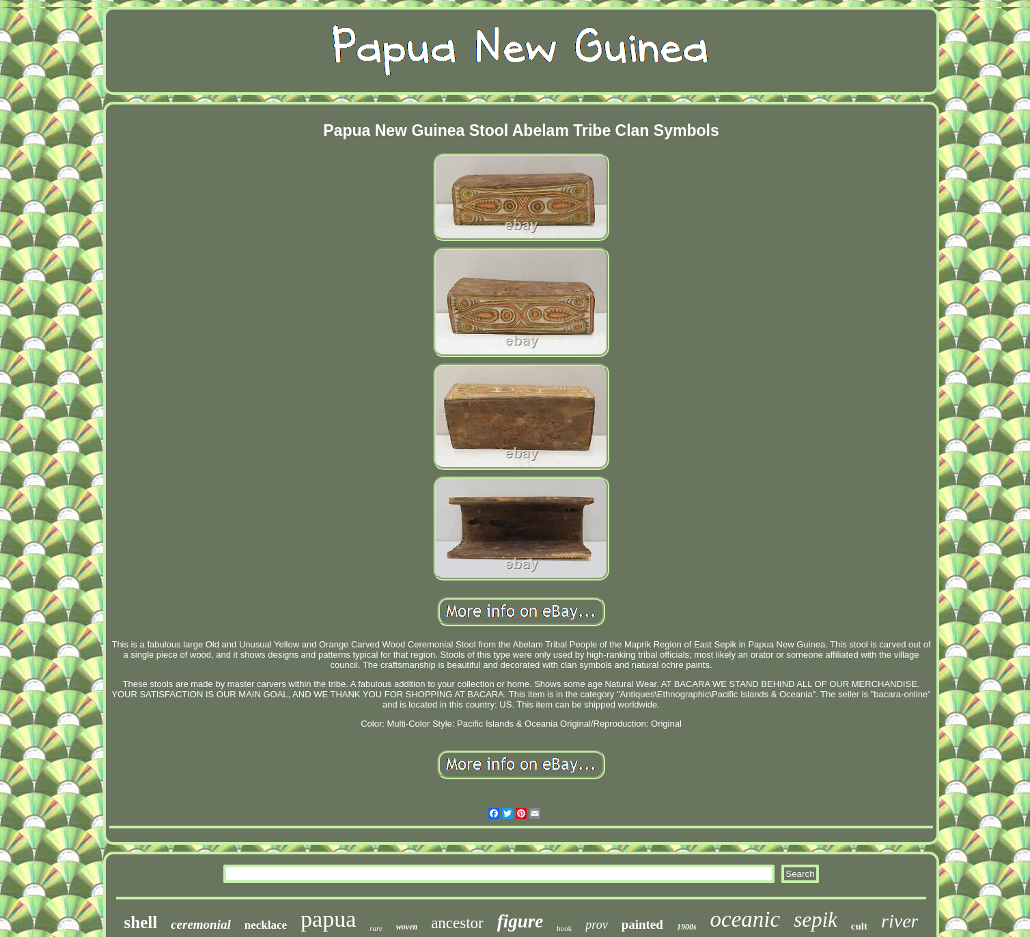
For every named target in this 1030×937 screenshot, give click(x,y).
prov (596, 925)
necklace (266, 925)
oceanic (745, 919)
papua (328, 919)
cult (859, 926)
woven (406, 927)
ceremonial (201, 924)
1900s (687, 927)
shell (141, 922)
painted (642, 924)
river (899, 921)
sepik (815, 920)
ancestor (457, 923)
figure (520, 921)
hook (564, 928)
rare (376, 928)
